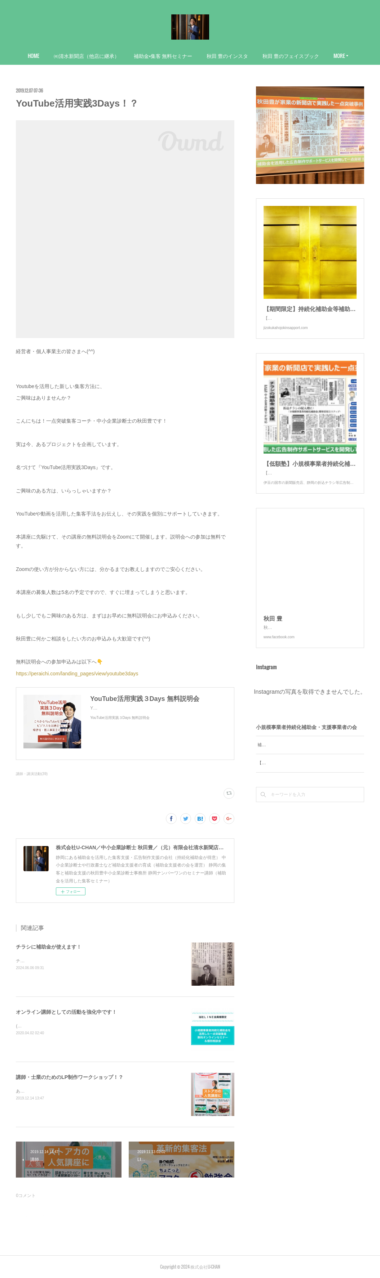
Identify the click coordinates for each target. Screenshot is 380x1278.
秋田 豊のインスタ (227, 55)
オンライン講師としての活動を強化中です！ (66, 1012)
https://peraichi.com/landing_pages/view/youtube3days (77, 673)
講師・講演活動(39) (32, 774)
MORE (339, 55)
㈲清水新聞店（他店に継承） (86, 55)
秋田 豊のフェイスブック (290, 55)
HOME (33, 55)
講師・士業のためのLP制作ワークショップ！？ (69, 1077)
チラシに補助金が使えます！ (48, 947)
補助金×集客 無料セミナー (163, 55)
